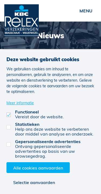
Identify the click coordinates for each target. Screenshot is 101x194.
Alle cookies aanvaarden (38, 168)
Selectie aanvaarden (34, 182)
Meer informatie (20, 102)
